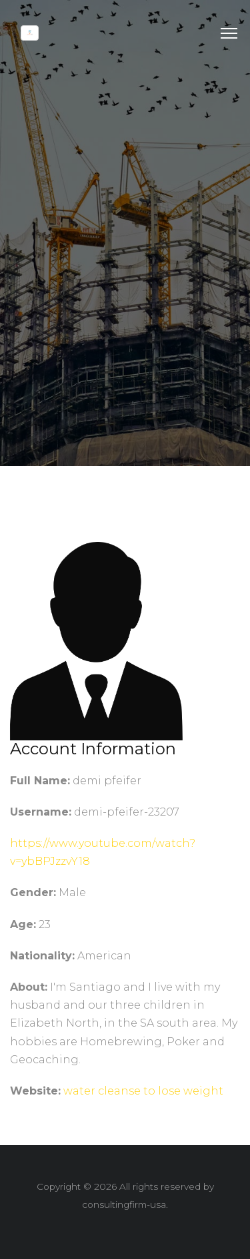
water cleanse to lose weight (143, 1098)
